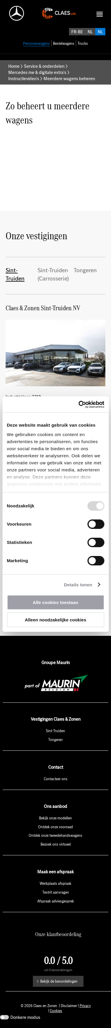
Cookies (56, 1010)
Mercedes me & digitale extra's (37, 72)
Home (14, 66)
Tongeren (85, 270)
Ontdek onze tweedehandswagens (55, 835)
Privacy (85, 1005)
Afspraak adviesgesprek (55, 901)
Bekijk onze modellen (55, 818)
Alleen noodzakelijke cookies (55, 619)
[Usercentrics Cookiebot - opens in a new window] (79, 404)
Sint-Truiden (15, 274)
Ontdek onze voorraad (55, 826)
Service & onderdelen (44, 66)
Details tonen (78, 584)
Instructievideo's (23, 78)
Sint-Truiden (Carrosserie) (53, 274)
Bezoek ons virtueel (56, 844)
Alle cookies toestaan (55, 602)
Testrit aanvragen (55, 892)
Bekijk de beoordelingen (59, 981)
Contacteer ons (55, 778)
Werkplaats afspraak (55, 883)
